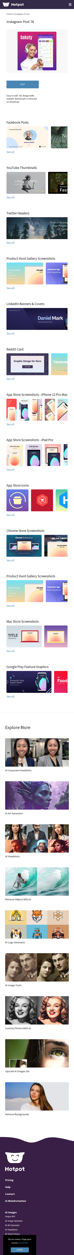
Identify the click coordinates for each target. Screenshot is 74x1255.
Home (9, 14)
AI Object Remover (13, 1242)
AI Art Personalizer (13, 1251)
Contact (10, 1194)
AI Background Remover (16, 1247)
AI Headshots (11, 1229)
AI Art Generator (12, 1225)
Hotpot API (10, 1216)
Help (7, 1187)
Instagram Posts (22, 14)
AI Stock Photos (12, 1234)
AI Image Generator (14, 1221)
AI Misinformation (15, 1200)
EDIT (22, 84)
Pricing (9, 1180)
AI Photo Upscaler (13, 1238)
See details (23, 1243)
